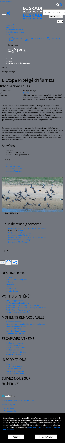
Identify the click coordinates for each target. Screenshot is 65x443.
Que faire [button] (10, 27)
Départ (9, 58)
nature (9, 61)
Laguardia (10, 284)
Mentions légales (8, 404)
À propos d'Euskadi (13, 368)
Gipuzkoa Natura (13, 166)
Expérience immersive (15, 371)
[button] (6, 13)
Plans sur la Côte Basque (18, 242)
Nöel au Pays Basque (14, 329)
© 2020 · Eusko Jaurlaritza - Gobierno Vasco (19, 400)
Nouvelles (10, 364)
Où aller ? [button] (10, 25)
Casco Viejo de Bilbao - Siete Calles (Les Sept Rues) (26, 307)
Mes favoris (53, 38)
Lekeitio (9, 282)
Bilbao (9, 277)
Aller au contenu (6, 1)
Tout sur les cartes (34, 38)
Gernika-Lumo (12, 291)
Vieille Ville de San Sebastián (17, 312)
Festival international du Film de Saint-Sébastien (25, 324)
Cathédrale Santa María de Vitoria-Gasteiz (23, 305)
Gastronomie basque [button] (14, 29)
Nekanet (9, 164)
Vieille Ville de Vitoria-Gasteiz (18, 310)
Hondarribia (11, 289)
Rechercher (56, 16)
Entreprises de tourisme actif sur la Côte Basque (27, 228)
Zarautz (26, 93)
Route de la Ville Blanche (16, 347)
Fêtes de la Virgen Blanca (16, 326)
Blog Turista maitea (14, 366)
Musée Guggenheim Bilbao (17, 300)
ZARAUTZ (21, 230)
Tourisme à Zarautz (14, 169)
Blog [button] (8, 34)
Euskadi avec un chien (14, 343)
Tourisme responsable (15, 373)
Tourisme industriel (14, 345)
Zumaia (9, 286)
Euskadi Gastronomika (15, 350)
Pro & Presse (9, 408)
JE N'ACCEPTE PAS (45, 437)
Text (61, 7)
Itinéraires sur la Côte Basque (20, 240)
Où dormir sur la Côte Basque (19, 233)
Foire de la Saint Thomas (16, 331)
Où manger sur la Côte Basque (20, 235)
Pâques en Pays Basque (15, 333)
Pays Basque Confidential (16, 352)
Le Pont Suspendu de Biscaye (17, 303)
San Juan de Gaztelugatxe (16, 279)
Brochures (15, 38)
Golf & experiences (13, 354)
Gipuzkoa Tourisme (14, 171)
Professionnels (10, 411)
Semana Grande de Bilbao (16, 322)
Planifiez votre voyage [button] (15, 32)
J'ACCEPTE (16, 437)
